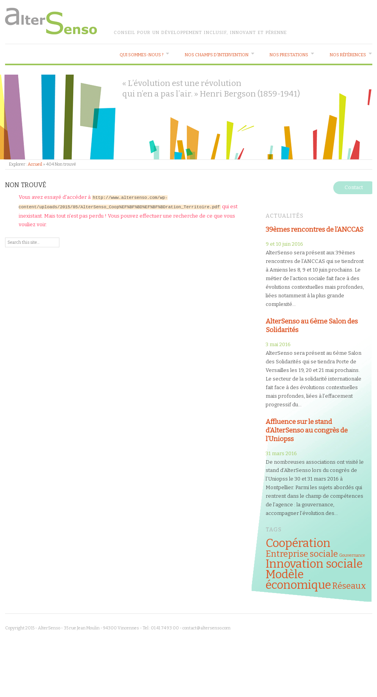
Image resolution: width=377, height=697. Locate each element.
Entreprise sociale (302, 554)
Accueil (35, 164)
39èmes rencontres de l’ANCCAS (314, 229)
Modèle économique (298, 580)
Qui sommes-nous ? (141, 54)
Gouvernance (352, 555)
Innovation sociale (314, 564)
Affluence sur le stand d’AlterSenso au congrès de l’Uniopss (307, 430)
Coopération (298, 543)
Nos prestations (289, 54)
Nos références (348, 54)
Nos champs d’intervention (216, 54)
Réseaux (349, 586)
